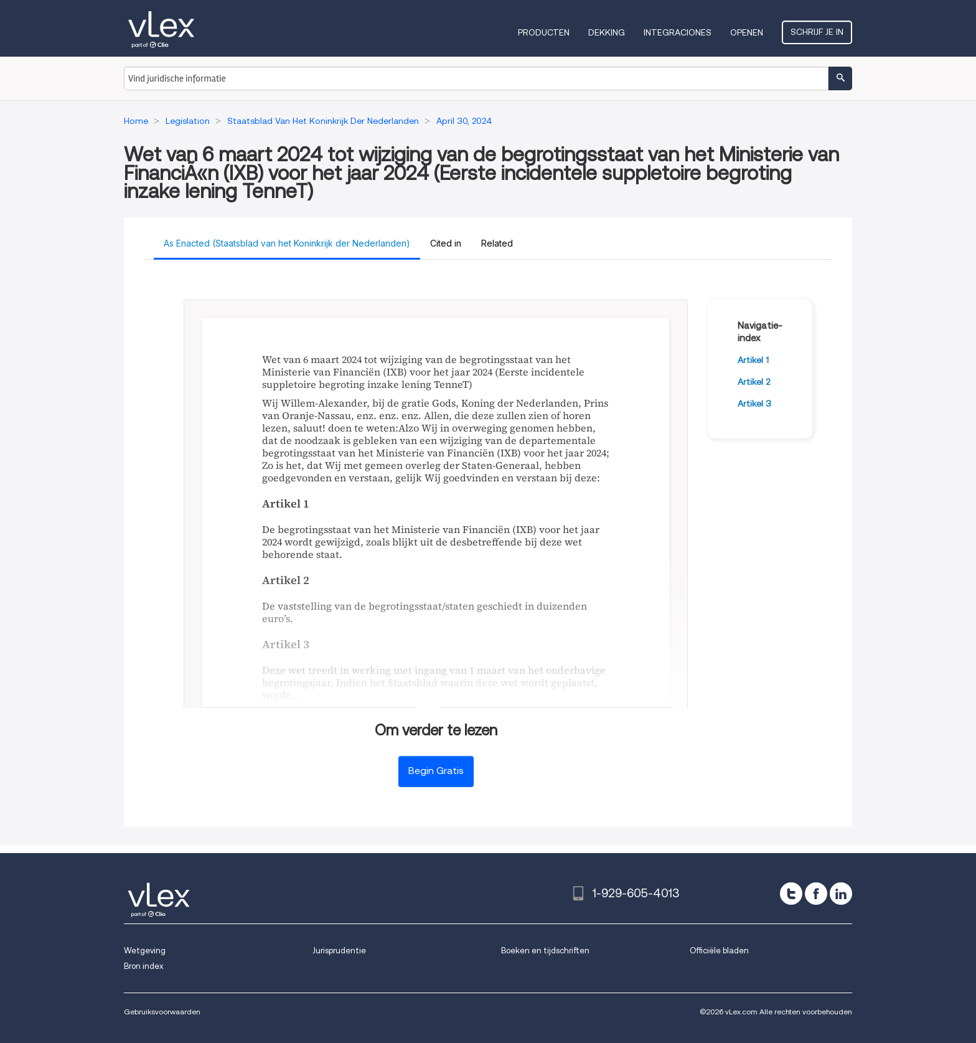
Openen (746, 32)
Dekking (606, 32)
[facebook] (816, 893)
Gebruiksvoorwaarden (162, 1012)
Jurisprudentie (339, 950)
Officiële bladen (719, 950)
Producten (544, 32)
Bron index (143, 966)
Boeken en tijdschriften (545, 950)
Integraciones (677, 32)
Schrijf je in (817, 32)
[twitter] (791, 893)
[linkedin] (841, 893)
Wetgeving (145, 950)
